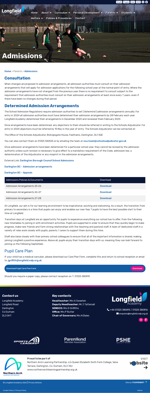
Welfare (35, 18)
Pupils (128, 2)
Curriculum (61, 12)
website (139, 363)
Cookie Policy (8, 391)
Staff (122, 2)
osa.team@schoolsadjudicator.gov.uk (104, 141)
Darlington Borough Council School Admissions (47, 160)
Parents (110, 12)
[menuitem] (34, 12)
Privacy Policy (20, 391)
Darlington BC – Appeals (18, 172)
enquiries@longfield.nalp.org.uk (130, 313)
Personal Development (86, 12)
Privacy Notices (43, 382)
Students (127, 12)
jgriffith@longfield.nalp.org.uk (25, 260)
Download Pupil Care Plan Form (21, 268)
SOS (139, 2)
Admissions (30, 71)
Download (105, 186)
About (45, 12)
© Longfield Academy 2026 (18, 382)
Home (34, 12)
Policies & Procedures (59, 18)
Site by (124, 382)
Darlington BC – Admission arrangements (28, 166)
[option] (26, 340)
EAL (133, 2)
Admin (140, 391)
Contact (80, 18)
